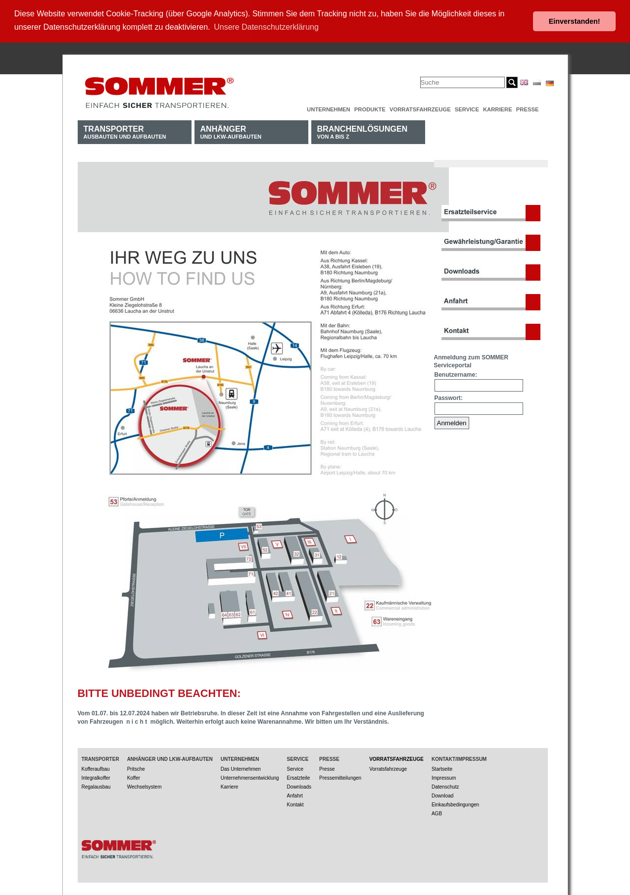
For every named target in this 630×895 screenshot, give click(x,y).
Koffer (134, 777)
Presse (527, 108)
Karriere (497, 108)
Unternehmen (328, 108)
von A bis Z (362, 131)
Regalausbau (96, 786)
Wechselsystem (144, 786)
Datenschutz (445, 786)
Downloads (299, 786)
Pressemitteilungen (340, 777)
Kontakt (295, 803)
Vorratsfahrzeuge (420, 108)
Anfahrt (295, 794)
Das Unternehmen (241, 768)
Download (442, 794)
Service (467, 108)
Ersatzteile (298, 777)
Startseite (442, 768)
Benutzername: (456, 373)
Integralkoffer (96, 777)
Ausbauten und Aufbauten (125, 131)
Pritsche (136, 768)
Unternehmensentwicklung (250, 777)
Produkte (370, 108)
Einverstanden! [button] (574, 21)
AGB (437, 812)
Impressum (444, 777)
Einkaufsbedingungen (455, 803)
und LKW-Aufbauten (231, 131)
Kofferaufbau (96, 768)
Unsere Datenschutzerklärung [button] (266, 27)
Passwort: (449, 397)
